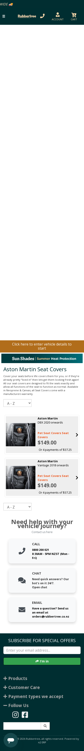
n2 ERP (42, 742)
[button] (3, 16)
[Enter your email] (42, 650)
